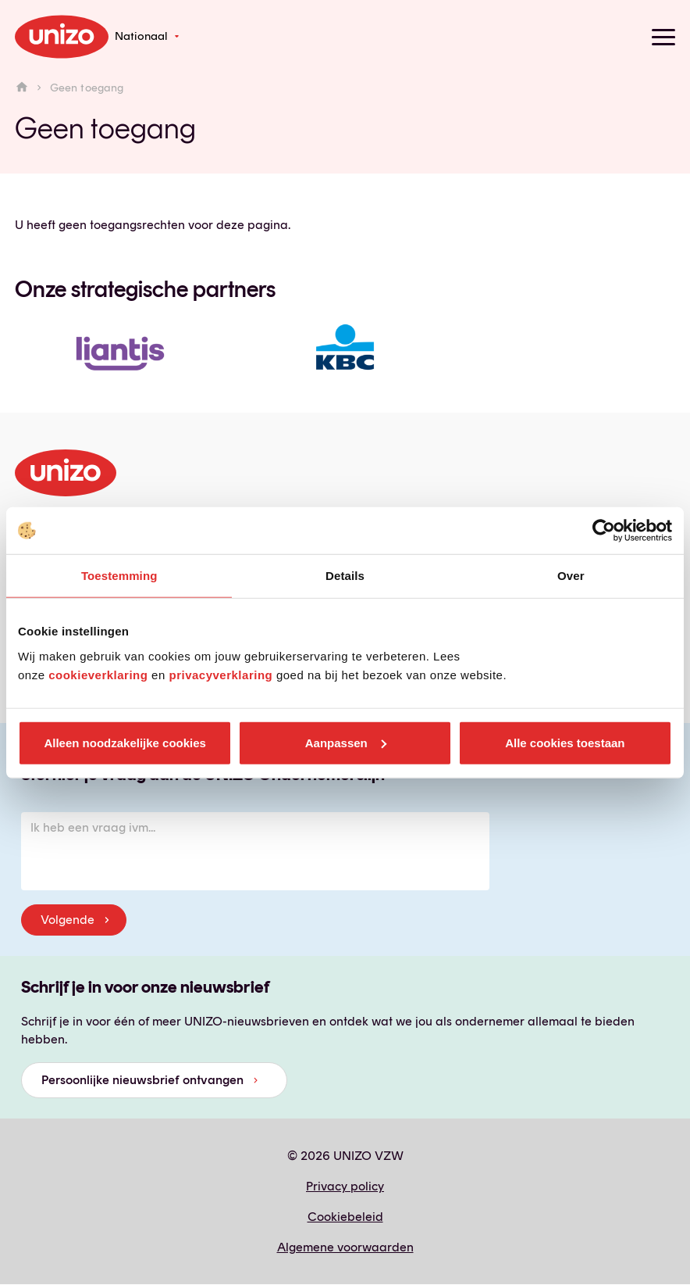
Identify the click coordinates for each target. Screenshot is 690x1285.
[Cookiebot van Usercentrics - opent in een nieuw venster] (603, 530)
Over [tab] (571, 575)
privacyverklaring (220, 674)
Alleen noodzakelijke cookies (125, 742)
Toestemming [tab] (119, 575)
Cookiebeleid (345, 1216)
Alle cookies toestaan (564, 742)
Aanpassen (345, 742)
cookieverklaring (98, 674)
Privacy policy (345, 1186)
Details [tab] (345, 575)
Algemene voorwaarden (345, 1247)
